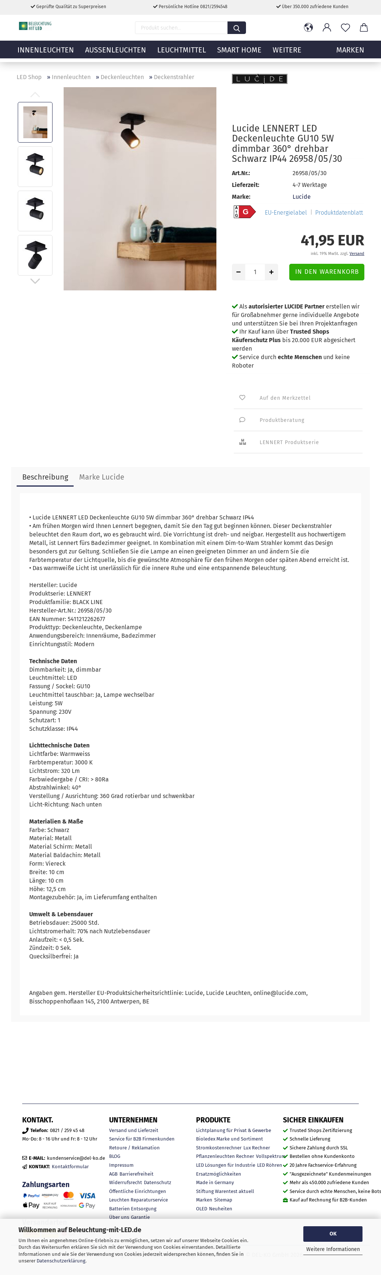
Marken (204, 1200)
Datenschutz (157, 1182)
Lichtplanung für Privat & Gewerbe (233, 1130)
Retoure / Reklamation (134, 1147)
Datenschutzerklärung (61, 1261)
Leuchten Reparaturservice (138, 1200)
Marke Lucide (101, 477)
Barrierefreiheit (136, 1174)
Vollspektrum (271, 1156)
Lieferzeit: (245, 184)
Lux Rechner (256, 1147)
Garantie (140, 1217)
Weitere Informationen (333, 1249)
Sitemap (223, 1200)
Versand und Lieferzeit (133, 1130)
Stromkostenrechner (219, 1147)
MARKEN (350, 53)
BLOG (114, 1156)
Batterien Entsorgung (132, 1208)
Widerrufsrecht (125, 1182)
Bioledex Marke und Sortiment (229, 1139)
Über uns (119, 1217)
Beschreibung (45, 477)
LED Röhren (269, 1165)
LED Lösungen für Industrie (225, 1165)
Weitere (287, 53)
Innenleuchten (45, 53)
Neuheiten (220, 1208)
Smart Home (239, 53)
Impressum (121, 1165)
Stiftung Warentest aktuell (225, 1191)
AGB (113, 1174)
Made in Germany (215, 1182)
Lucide (302, 196)
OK (333, 1234)
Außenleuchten (115, 53)
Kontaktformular (70, 1166)
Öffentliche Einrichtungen (137, 1191)
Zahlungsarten (46, 1184)
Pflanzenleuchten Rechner (225, 1156)
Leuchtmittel (181, 53)
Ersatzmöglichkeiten (218, 1174)
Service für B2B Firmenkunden (142, 1139)
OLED (201, 1208)
